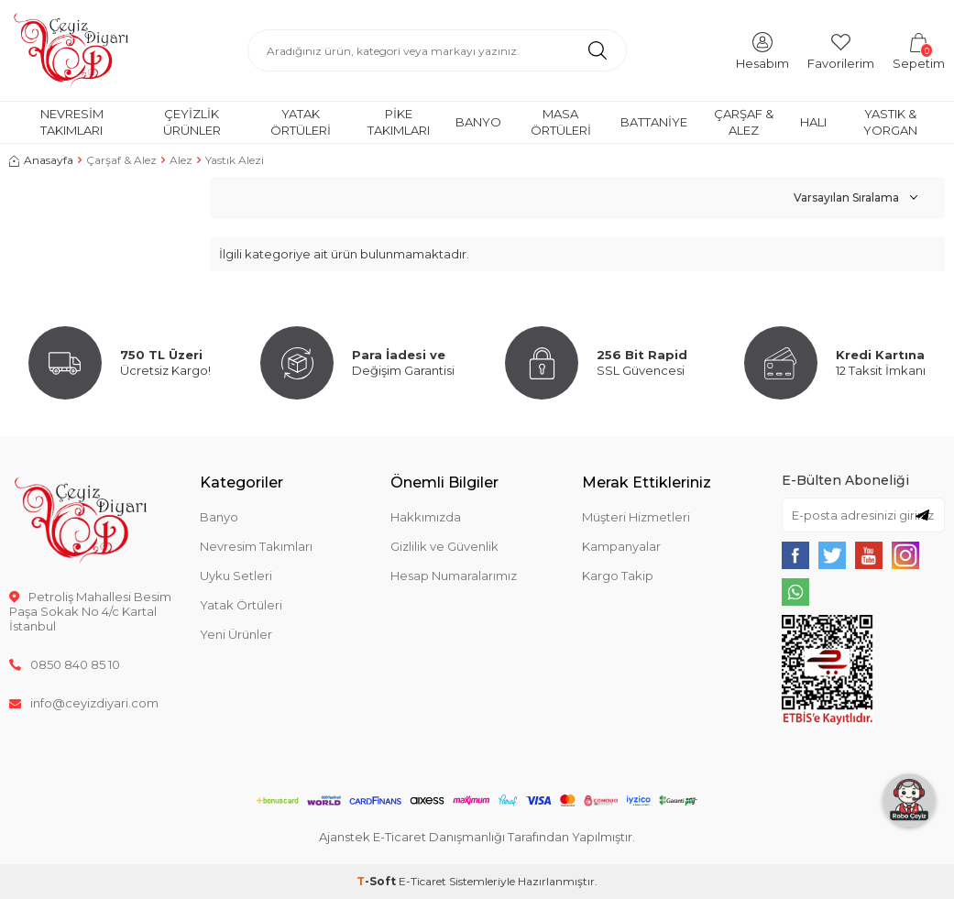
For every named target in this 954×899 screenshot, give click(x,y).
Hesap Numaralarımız (453, 575)
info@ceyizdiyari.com (84, 703)
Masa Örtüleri (561, 121)
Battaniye (653, 122)
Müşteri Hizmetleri (636, 517)
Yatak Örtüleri (300, 121)
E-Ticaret (422, 881)
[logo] (71, 50)
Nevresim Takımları (72, 121)
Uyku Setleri (236, 575)
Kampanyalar (621, 546)
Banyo (478, 122)
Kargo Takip (617, 575)
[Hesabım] (762, 49)
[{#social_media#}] (795, 555)
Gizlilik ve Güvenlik (444, 546)
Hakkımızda (425, 517)
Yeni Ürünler (236, 634)
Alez (181, 160)
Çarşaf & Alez (743, 121)
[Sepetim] (919, 49)
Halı (813, 122)
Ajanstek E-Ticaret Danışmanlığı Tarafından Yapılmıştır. (477, 836)
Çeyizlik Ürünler (192, 121)
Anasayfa (41, 160)
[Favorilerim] (840, 49)
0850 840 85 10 (64, 664)
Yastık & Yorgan (890, 121)
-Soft (377, 881)
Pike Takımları (398, 121)
